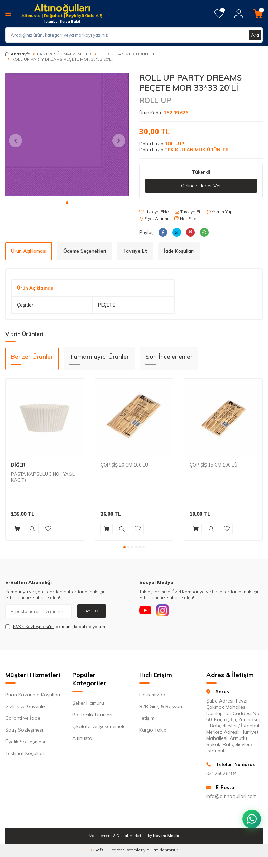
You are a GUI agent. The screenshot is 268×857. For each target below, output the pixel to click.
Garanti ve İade (22, 718)
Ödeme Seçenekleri (84, 251)
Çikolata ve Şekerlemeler (99, 727)
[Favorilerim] (219, 13)
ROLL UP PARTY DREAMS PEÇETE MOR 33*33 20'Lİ (62, 59)
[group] (67, 134)
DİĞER (18, 465)
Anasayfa (17, 53)
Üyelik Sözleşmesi (25, 742)
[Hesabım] (238, 13)
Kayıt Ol (92, 610)
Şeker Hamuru (88, 703)
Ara (255, 35)
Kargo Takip (152, 730)
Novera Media (166, 836)
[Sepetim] (258, 13)
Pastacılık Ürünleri (92, 715)
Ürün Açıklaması (28, 251)
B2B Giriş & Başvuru (161, 707)
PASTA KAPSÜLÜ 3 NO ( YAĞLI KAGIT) (43, 477)
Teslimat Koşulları (24, 754)
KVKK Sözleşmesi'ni (33, 626)
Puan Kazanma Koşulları (32, 695)
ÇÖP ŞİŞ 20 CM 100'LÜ (124, 465)
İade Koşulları (179, 251)
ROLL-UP (155, 100)
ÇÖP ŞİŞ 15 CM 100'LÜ (213, 465)
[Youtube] (146, 611)
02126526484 (221, 773)
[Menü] (8, 13)
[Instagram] (165, 611)
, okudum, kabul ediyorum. (55, 626)
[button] (67, 202)
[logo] (62, 9)
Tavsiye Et (187, 211)
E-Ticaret (113, 850)
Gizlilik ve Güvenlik (25, 707)
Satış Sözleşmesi (24, 730)
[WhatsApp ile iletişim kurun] (250, 815)
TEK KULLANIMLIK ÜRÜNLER (127, 53)
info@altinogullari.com (231, 796)
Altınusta (82, 738)
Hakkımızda (152, 695)
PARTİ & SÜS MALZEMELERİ (64, 53)
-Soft (96, 850)
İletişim (146, 718)
